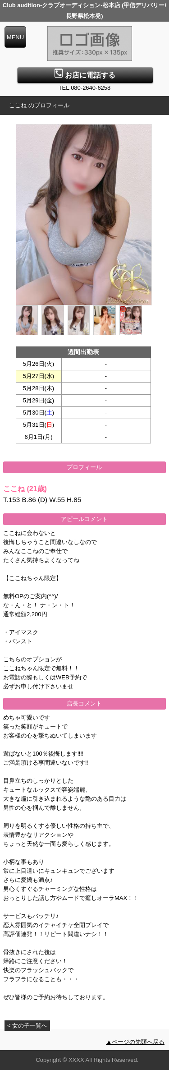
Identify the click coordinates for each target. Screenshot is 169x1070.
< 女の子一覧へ (27, 1025)
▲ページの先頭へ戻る (135, 1041)
